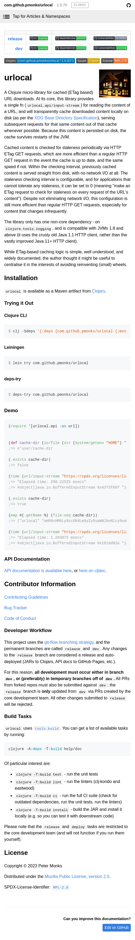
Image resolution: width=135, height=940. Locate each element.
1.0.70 (62, 5)
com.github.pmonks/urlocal (28, 5)
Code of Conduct (20, 618)
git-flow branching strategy (69, 642)
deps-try (12, 379)
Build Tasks (18, 716)
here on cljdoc (92, 570)
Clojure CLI (15, 315)
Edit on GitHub (117, 927)
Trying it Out (18, 303)
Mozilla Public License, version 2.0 (77, 876)
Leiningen (14, 347)
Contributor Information (40, 584)
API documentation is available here (38, 570)
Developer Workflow (28, 630)
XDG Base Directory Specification (65, 118)
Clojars (98, 291)
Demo (11, 410)
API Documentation (27, 559)
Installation (21, 277)
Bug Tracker (15, 608)
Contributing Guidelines (26, 597)
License (16, 852)
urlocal (18, 77)
